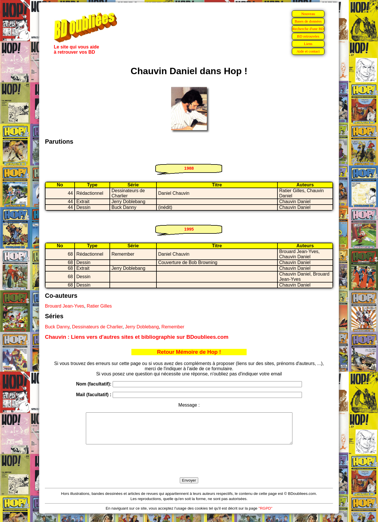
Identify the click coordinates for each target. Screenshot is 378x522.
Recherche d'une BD (308, 29)
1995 (189, 229)
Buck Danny (57, 326)
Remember (172, 326)
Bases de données (308, 21)
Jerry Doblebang (142, 326)
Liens (308, 44)
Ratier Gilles (99, 306)
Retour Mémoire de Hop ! (189, 352)
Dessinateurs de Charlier (97, 326)
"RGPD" (265, 514)
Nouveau (308, 14)
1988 (189, 168)
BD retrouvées (308, 36)
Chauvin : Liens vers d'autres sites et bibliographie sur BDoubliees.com (136, 337)
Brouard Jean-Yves (64, 306)
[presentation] (189, 467)
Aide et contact (308, 51)
